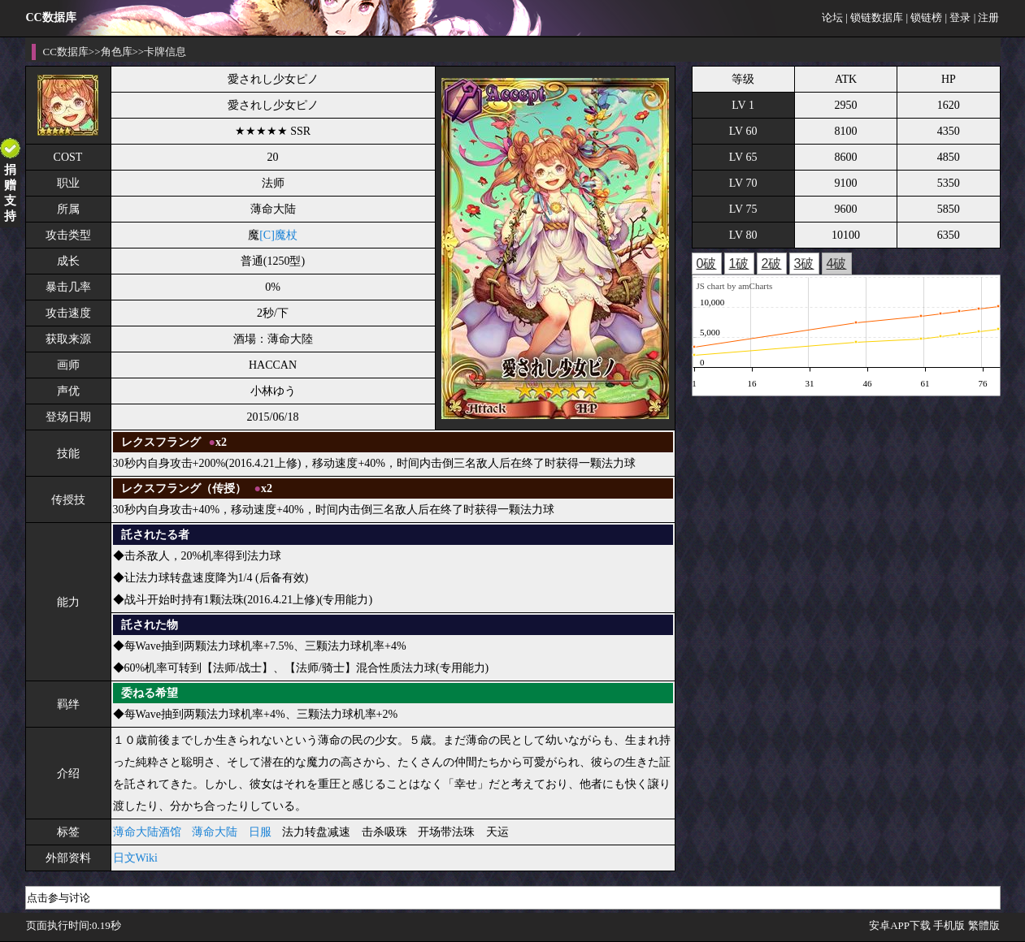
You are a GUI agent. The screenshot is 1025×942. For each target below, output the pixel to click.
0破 (707, 263)
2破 (772, 263)
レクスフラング (161, 442)
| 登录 (958, 17)
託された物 (149, 625)
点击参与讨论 (58, 898)
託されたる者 (155, 535)
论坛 (832, 17)
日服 (260, 832)
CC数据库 (66, 51)
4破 (837, 263)
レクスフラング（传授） (183, 488)
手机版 (949, 925)
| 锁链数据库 (874, 17)
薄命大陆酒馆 (147, 832)
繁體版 (984, 925)
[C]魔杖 (278, 235)
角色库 (116, 51)
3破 (804, 263)
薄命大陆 (214, 832)
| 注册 (987, 17)
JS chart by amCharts (735, 286)
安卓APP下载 (900, 925)
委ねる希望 (149, 693)
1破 (739, 263)
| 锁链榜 (924, 17)
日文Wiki (135, 858)
